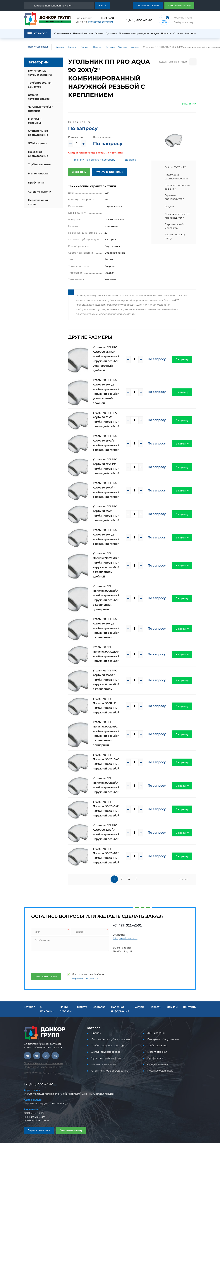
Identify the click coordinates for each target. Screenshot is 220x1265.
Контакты (190, 33)
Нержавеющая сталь (38, 202)
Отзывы (178, 33)
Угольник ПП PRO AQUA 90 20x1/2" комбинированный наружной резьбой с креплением (106, 628)
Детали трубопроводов (38, 96)
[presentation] (59, 961)
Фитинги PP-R (122, 47)
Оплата (99, 33)
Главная (59, 47)
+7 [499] (137, 20)
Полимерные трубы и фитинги (85, 47)
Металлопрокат (39, 173)
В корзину (79, 172)
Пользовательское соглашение (43, 1063)
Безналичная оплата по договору (94, 159)
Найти (102, 5)
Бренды (96, 1032)
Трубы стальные (39, 164)
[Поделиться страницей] (193, 61)
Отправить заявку (179, 5)
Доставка (111, 33)
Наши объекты (82, 33)
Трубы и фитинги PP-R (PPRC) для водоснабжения (110, 47)
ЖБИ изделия (37, 143)
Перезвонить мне (147, 5)
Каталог (72, 47)
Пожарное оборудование (38, 154)
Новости (166, 33)
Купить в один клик (109, 172)
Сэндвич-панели (39, 191)
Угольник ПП (135, 47)
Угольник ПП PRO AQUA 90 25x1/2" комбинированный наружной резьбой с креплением (106, 680)
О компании (61, 33)
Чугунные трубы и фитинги (40, 108)
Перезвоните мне (39, 1130)
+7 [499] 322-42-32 (38, 1084)
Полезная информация (132, 33)
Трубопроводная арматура (39, 84)
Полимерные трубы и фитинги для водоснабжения (97, 47)
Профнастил (36, 182)
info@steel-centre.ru (100, 21)
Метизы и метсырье (35, 120)
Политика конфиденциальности (44, 1066)
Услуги (155, 33)
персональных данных (85, 978)
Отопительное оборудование (38, 133)
